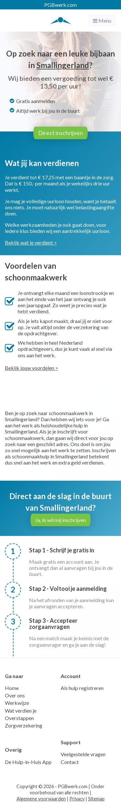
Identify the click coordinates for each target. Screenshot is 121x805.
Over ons (15, 695)
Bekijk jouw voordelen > (31, 368)
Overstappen (19, 718)
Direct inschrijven (60, 133)
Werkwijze (17, 703)
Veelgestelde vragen (83, 754)
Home (12, 688)
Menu (102, 20)
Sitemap (96, 798)
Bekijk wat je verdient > (31, 242)
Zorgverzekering (23, 725)
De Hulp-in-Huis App (28, 762)
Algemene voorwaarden (41, 798)
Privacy (77, 798)
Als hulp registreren (82, 688)
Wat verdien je (20, 710)
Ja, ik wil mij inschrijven (60, 520)
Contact (70, 762)
